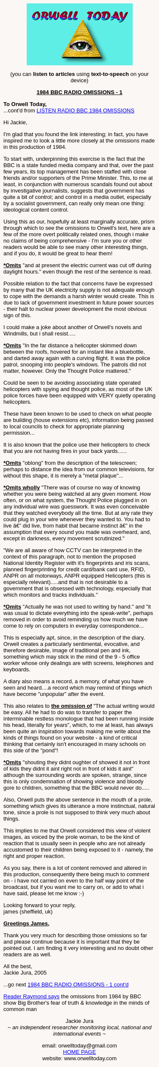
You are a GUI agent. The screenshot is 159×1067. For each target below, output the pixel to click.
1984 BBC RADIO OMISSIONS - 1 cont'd (78, 984)
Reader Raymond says (31, 996)
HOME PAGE (79, 1052)
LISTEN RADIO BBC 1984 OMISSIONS (85, 110)
